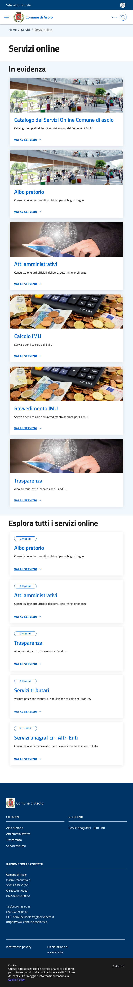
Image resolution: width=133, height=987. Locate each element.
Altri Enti (25, 728)
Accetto (119, 966)
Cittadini (25, 539)
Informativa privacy (19, 946)
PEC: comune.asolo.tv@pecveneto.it (30, 917)
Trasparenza (14, 840)
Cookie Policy (16, 979)
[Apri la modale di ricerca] (123, 17)
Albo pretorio (14, 827)
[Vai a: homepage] (34, 17)
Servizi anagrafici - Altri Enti (87, 827)
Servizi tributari (16, 846)
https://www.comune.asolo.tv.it (26, 921)
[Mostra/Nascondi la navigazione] (6, 17)
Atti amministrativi (18, 833)
